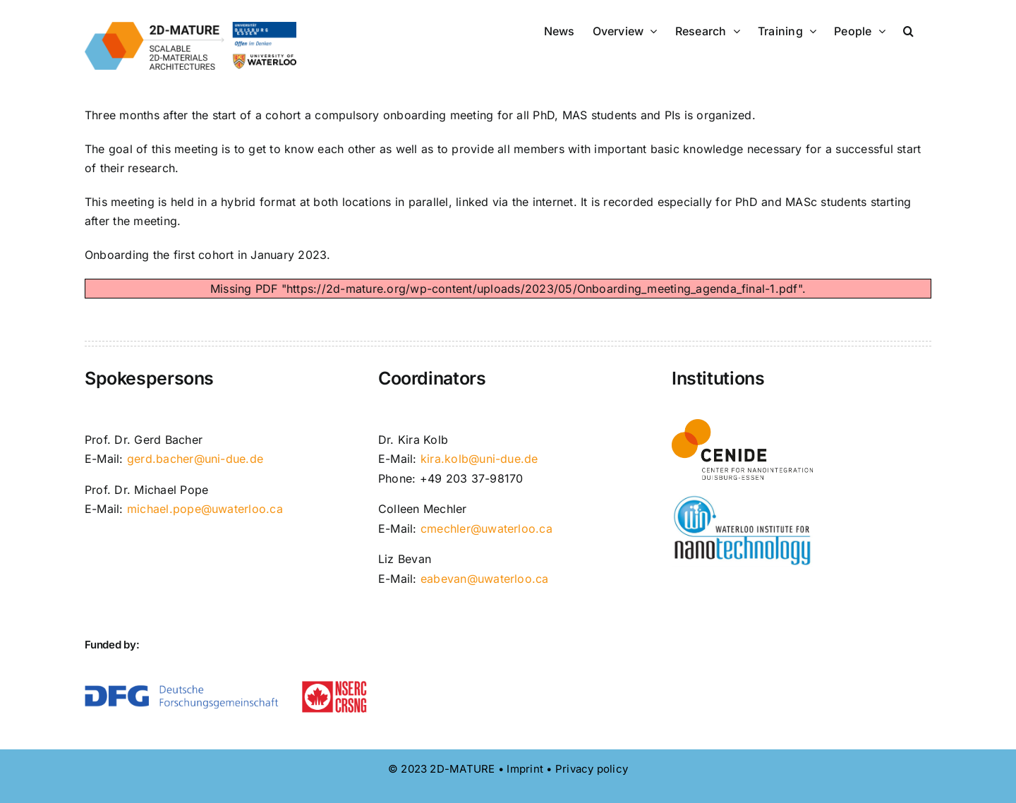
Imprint (525, 768)
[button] (908, 29)
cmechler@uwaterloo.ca (486, 528)
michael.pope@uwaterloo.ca (205, 509)
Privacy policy (591, 768)
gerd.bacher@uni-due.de (195, 459)
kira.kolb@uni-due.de (479, 459)
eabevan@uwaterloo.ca (485, 579)
